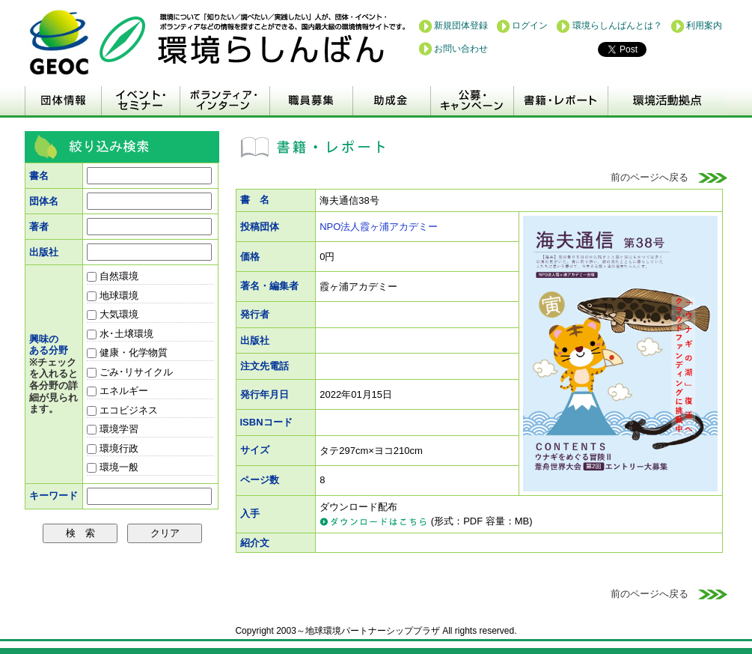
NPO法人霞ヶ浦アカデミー (379, 226)
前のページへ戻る (669, 177)
